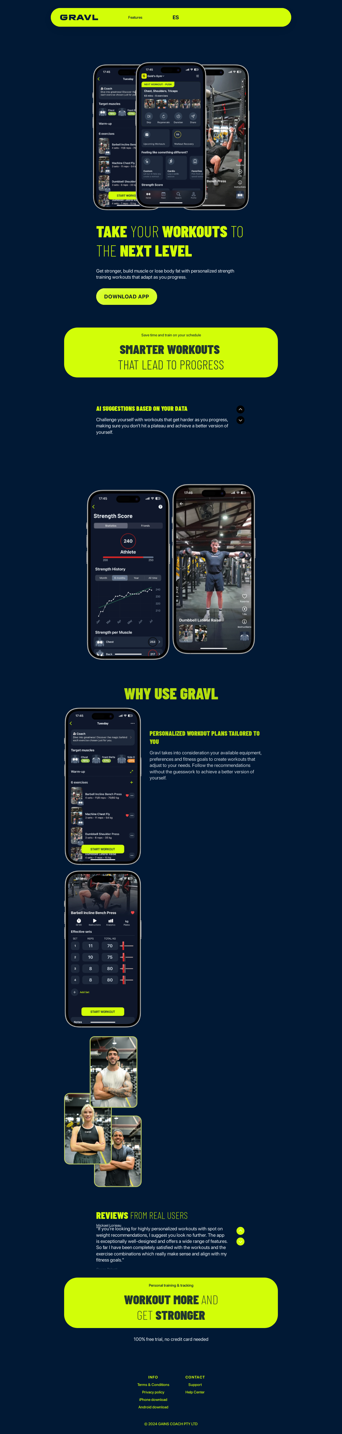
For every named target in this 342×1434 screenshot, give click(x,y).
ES (176, 17)
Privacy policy (153, 1392)
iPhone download (153, 1400)
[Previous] (240, 409)
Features (135, 17)
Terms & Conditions (154, 1385)
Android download (154, 1407)
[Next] (240, 420)
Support (195, 1385)
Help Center (195, 1392)
